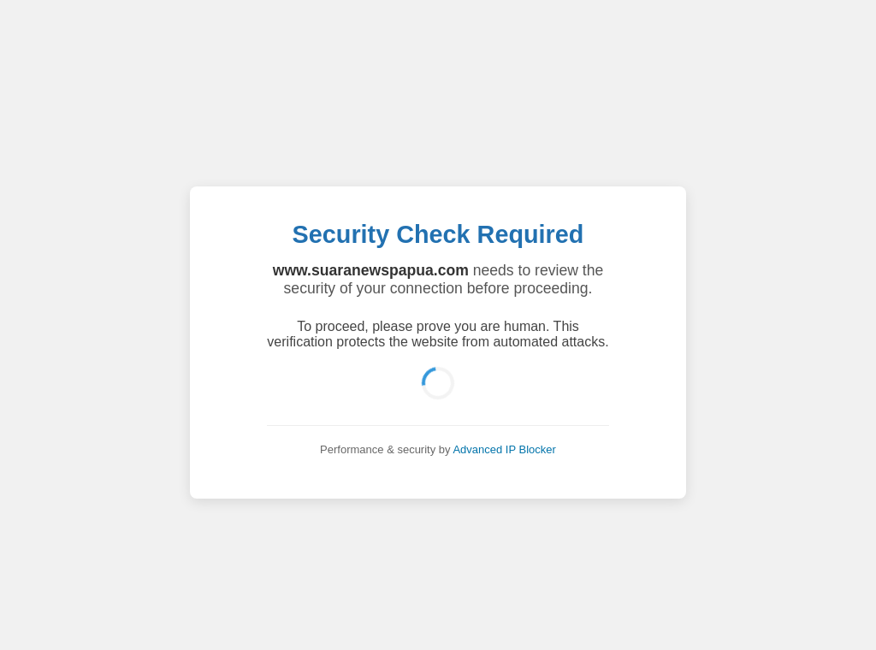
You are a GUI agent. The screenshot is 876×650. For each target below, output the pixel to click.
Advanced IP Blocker (504, 449)
